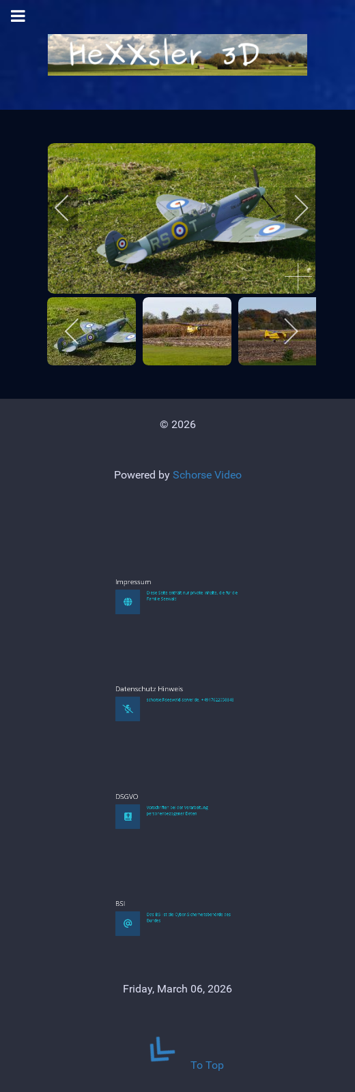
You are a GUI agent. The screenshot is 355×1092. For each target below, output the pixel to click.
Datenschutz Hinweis (167, 763)
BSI (156, 978)
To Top (177, 1065)
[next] (292, 207)
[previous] (71, 207)
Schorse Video (207, 474)
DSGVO (158, 871)
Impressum (160, 656)
